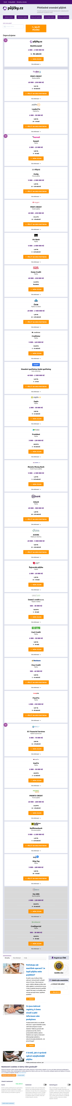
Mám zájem (37, 59)
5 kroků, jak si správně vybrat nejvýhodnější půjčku (36, 1056)
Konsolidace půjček (49, 17)
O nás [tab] (25, 958)
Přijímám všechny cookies (8, 1075)
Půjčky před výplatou (36, 17)
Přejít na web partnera (37, 94)
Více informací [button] (22, 1072)
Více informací (35, 64)
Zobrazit (31, 999)
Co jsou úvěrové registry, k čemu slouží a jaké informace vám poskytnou (33, 1013)
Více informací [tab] (17, 958)
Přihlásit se (56, 992)
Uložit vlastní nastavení (8, 1103)
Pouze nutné (21, 1075)
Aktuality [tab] (7, 958)
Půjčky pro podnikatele (63, 17)
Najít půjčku (36, 28)
